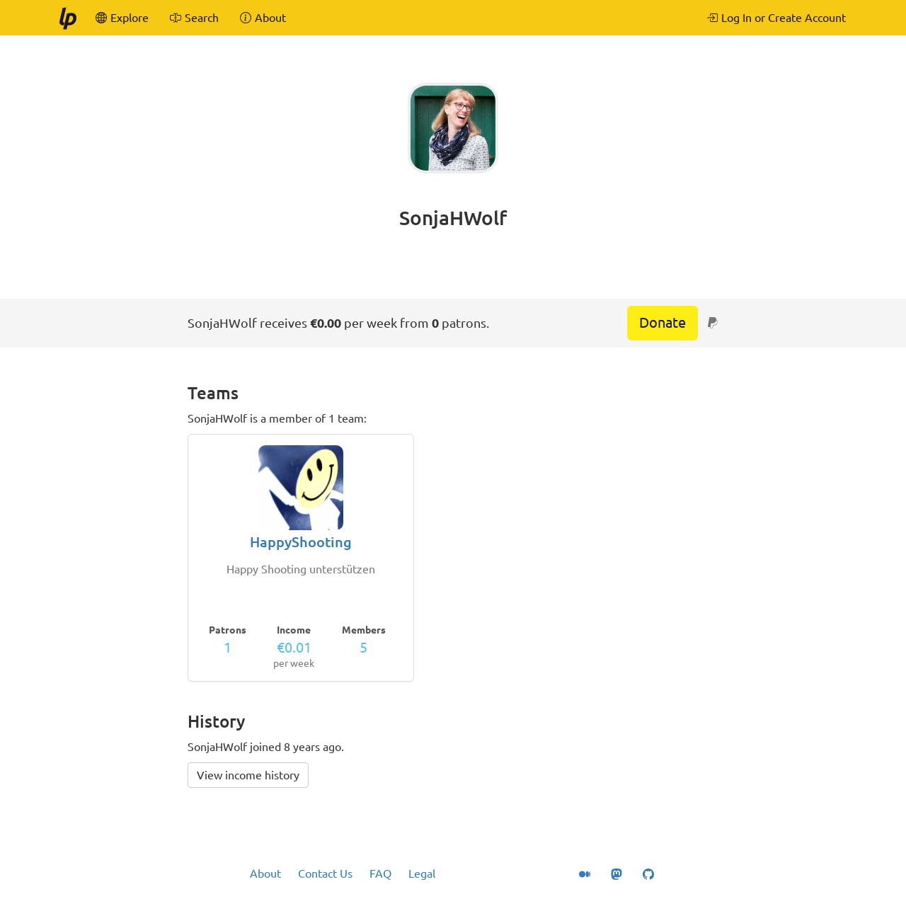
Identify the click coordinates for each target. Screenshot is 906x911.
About (265, 873)
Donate (662, 322)
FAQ (380, 873)
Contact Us (325, 873)
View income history (248, 775)
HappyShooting (301, 542)
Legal (421, 873)
